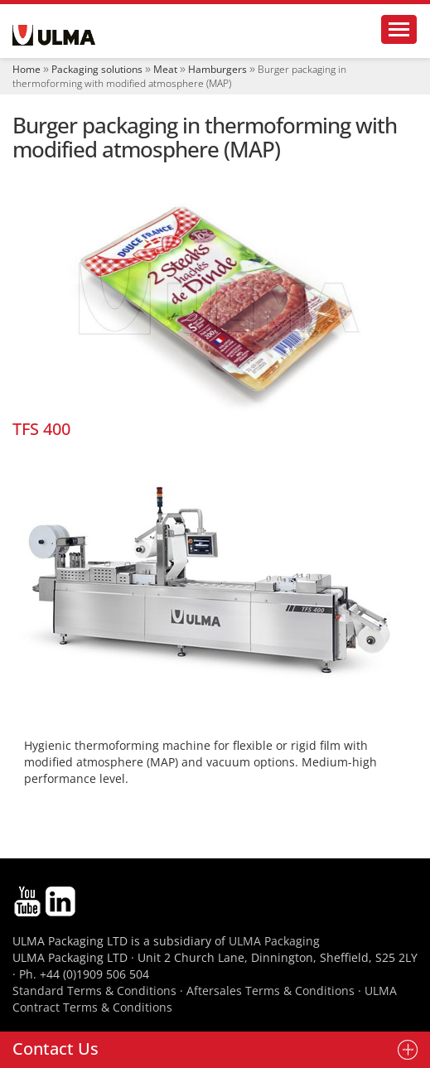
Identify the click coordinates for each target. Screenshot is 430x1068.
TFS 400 (41, 429)
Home (26, 69)
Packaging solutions (97, 69)
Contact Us (55, 1048)
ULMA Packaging (274, 941)
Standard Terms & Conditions (94, 990)
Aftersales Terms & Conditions (270, 990)
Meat (165, 69)
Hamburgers (217, 69)
